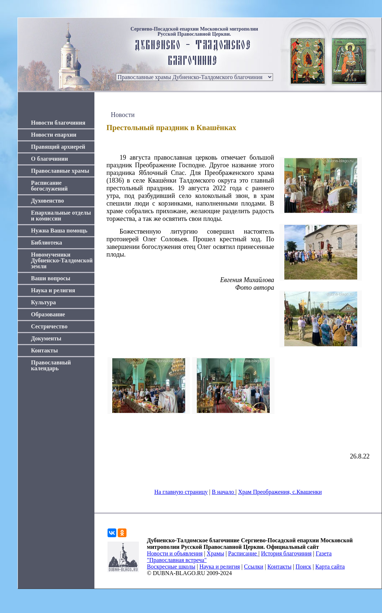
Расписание (243, 553)
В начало (223, 492)
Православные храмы (60, 171)
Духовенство (47, 201)
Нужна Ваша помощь (59, 230)
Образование (48, 314)
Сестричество (49, 326)
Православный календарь (51, 365)
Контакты (44, 350)
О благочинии (49, 159)
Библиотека (46, 242)
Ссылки (253, 566)
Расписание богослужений (49, 186)
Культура (43, 302)
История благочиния (286, 553)
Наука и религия (53, 290)
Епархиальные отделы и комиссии (61, 216)
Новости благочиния (58, 123)
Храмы (215, 553)
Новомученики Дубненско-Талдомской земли (62, 260)
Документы (46, 338)
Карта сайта (330, 566)
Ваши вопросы (50, 278)
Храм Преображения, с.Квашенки (280, 492)
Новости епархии (53, 135)
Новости (123, 114)
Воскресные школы (171, 566)
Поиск (303, 566)
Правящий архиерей (58, 147)
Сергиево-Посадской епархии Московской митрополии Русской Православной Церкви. (194, 32)
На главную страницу (181, 492)
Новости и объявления (175, 553)
